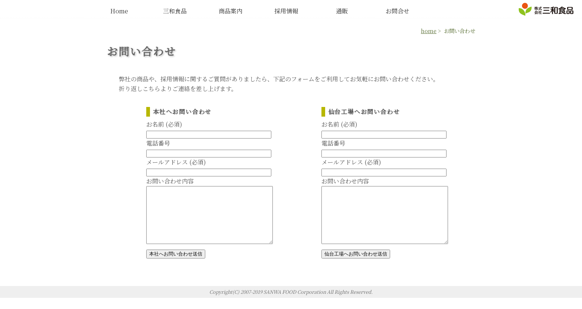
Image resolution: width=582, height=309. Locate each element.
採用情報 (286, 11)
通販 (342, 11)
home (428, 31)
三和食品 (175, 11)
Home (119, 11)
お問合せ (397, 11)
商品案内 (230, 11)
